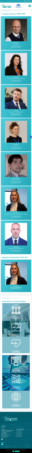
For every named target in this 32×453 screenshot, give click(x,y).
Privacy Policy (3, 425)
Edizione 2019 (19, 436)
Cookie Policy (3, 426)
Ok (13, 451)
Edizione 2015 (19, 430)
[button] (30, 6)
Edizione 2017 (19, 433)
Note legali (3, 427)
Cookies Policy (17, 451)
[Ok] (30, 450)
